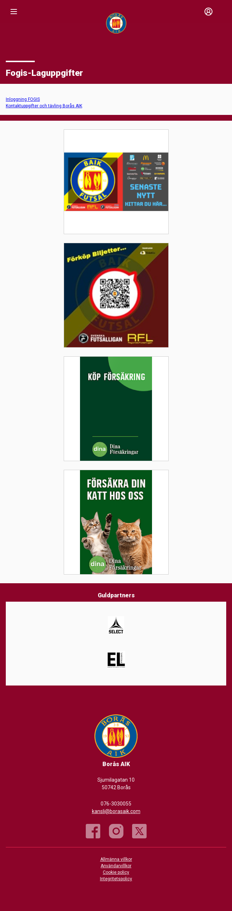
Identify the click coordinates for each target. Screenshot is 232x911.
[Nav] (14, 12)
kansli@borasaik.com (116, 811)
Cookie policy (116, 872)
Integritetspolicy (116, 878)
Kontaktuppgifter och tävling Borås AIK (44, 105)
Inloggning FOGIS (23, 99)
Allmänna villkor (116, 859)
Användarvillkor (116, 865)
